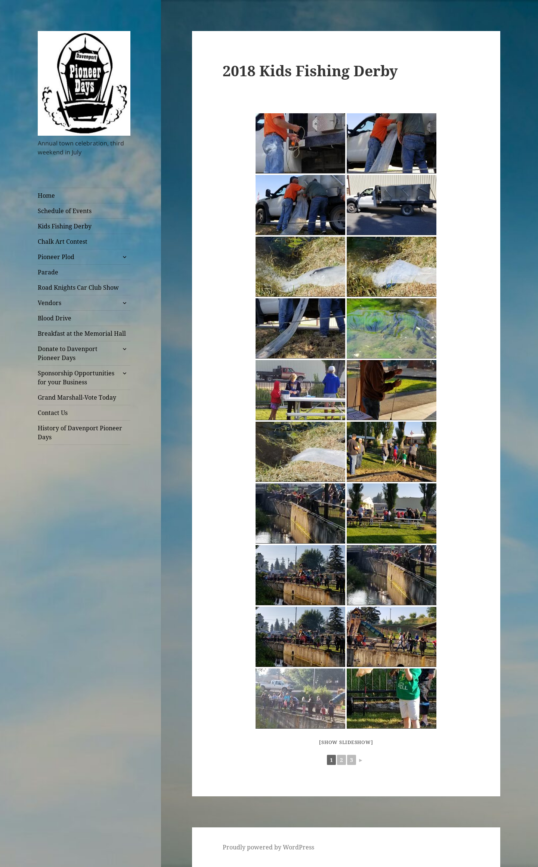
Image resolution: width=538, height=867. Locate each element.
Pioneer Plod (56, 257)
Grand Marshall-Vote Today (77, 397)
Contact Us (53, 413)
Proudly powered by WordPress (268, 847)
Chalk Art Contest (62, 241)
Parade (48, 272)
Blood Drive (54, 318)
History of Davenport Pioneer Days (80, 432)
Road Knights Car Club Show (78, 287)
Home (46, 195)
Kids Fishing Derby (65, 226)
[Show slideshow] (346, 742)
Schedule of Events (65, 211)
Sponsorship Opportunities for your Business (76, 377)
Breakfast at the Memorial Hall (82, 333)
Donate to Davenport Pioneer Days (68, 353)
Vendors (49, 303)
